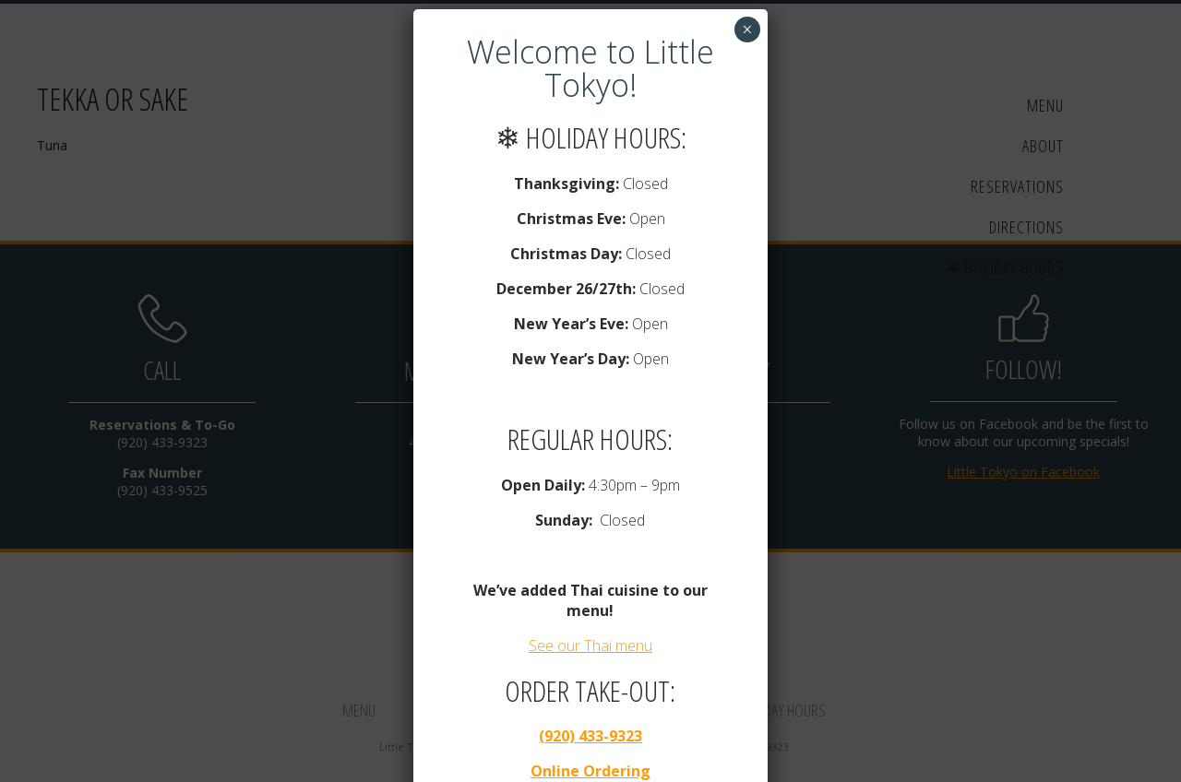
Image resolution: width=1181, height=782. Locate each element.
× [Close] (747, 26)
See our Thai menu (590, 642)
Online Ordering (590, 767)
